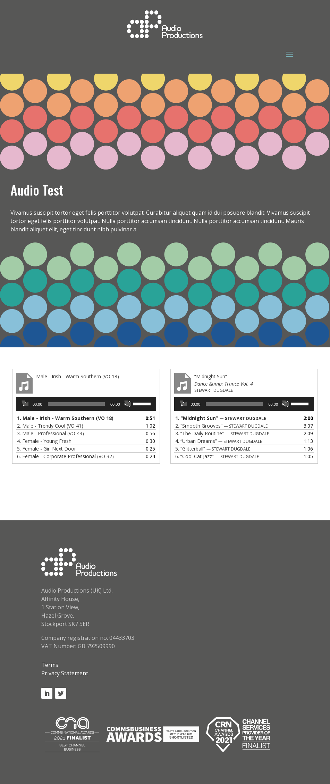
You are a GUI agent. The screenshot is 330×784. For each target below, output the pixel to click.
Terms (49, 665)
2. (50, 425)
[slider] (76, 404)
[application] (86, 404)
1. (65, 418)
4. (44, 441)
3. (50, 433)
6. (65, 456)
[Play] (25, 404)
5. (46, 448)
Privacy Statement (64, 673)
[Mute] (127, 404)
